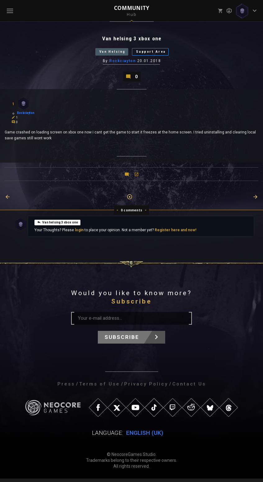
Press (66, 387)
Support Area (156, 53)
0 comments (131, 213)
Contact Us (189, 387)
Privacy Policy (146, 387)
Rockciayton (123, 63)
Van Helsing (107, 53)
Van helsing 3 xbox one (57, 225)
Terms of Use (99, 387)
